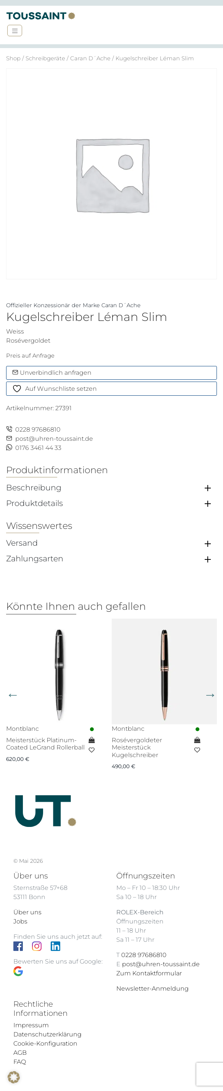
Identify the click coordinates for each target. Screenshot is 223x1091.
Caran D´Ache (90, 58)
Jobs (20, 921)
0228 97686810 (33, 429)
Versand (22, 543)
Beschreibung (33, 487)
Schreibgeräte (45, 58)
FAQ (19, 1061)
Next (210, 694)
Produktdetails (34, 503)
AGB (20, 1052)
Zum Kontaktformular (149, 973)
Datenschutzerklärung (47, 1034)
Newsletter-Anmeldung (152, 988)
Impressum (31, 1025)
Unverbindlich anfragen (51, 372)
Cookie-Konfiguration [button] (45, 1043)
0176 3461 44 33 (33, 447)
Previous (12, 694)
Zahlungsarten (34, 558)
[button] (13, 1077)
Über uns (27, 912)
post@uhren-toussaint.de (49, 438)
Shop (13, 58)
